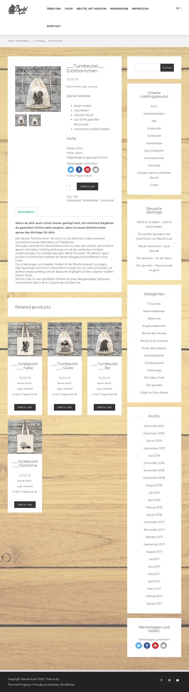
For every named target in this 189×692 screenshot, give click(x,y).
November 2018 (154, 470)
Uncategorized (154, 363)
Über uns (54, 8)
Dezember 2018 (154, 463)
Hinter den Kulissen (154, 348)
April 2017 (154, 581)
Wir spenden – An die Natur (154, 258)
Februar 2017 (154, 596)
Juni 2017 (154, 566)
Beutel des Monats (154, 333)
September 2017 (154, 544)
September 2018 (154, 477)
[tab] (26, 212)
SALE (154, 106)
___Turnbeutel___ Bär (104, 366)
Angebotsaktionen (154, 326)
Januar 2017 (154, 603)
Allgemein (154, 318)
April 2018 (154, 500)
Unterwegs (154, 370)
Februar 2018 (154, 507)
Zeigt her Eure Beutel (154, 392)
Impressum (140, 8)
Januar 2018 (154, 514)
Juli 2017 (154, 559)
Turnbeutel (107, 200)
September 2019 (154, 448)
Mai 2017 (154, 574)
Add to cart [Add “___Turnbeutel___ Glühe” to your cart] (64, 407)
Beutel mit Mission (91, 8)
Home (11, 41)
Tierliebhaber (22, 41)
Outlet (154, 185)
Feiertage (154, 165)
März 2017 (154, 588)
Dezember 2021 (154, 426)
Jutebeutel (154, 128)
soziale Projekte (100, 129)
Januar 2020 (154, 440)
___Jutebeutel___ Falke (25, 366)
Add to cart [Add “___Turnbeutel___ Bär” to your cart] (104, 407)
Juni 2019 (154, 455)
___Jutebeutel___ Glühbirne (25, 463)
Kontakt (54, 26)
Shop (69, 8)
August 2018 (154, 485)
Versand (92, 86)
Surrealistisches (154, 158)
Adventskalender (154, 311)
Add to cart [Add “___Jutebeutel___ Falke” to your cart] (25, 407)
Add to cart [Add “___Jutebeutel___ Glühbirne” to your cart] (25, 504)
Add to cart (87, 186)
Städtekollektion (154, 113)
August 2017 (154, 551)
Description (26, 211)
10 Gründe (154, 304)
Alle (154, 121)
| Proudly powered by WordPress (53, 684)
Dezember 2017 (154, 522)
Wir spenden (154, 385)
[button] (71, 169)
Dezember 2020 (154, 433)
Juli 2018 (154, 492)
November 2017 (154, 529)
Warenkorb (119, 8)
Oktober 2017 (154, 537)
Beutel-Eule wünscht (154, 341)
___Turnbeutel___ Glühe (65, 366)
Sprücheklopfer (154, 150)
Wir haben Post (154, 377)
